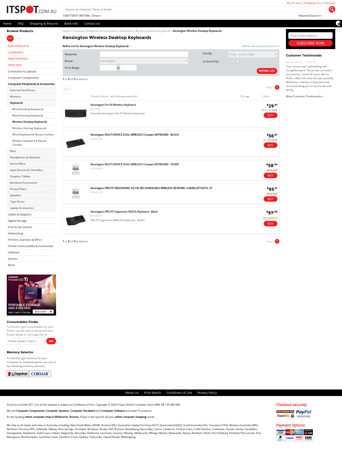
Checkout (329, 3)
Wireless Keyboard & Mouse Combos (29, 143)
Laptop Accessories (22, 208)
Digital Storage (17, 221)
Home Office (17, 164)
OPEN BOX (15, 65)
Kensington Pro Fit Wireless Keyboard (113, 105)
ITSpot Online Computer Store (136, 404)
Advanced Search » (309, 15)
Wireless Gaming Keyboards (29, 128)
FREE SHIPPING (18, 59)
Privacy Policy (207, 393)
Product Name (99, 96)
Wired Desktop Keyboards (28, 109)
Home (7, 23)
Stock (266, 96)
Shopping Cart (312, 3)
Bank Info (71, 23)
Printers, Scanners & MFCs (25, 240)
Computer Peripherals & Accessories (95, 31)
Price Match (152, 393)
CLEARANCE (15, 52)
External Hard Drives (22, 90)
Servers (12, 259)
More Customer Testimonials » (304, 96)
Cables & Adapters (19, 214)
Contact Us (92, 23)
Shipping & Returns (44, 23)
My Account (294, 3)
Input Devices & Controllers (26, 170)
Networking (15, 233)
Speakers (15, 195)
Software (13, 252)
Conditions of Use (179, 393)
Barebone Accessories (23, 182)
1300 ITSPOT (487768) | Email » (82, 15)
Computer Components (23, 78)
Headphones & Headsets (25, 157)
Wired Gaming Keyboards (27, 115)
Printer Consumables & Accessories (30, 246)
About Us (132, 393)
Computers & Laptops (22, 71)
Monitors (15, 96)
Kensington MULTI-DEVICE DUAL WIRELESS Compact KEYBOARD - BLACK (135, 135)
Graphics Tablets (20, 176)
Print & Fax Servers (20, 227)
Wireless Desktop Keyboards (152, 31)
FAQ (21, 23)
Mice (13, 151)
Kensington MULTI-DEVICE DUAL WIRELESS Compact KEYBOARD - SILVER (135, 164)
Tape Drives (17, 201)
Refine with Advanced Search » (260, 46)
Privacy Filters (18, 189)
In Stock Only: (221, 61)
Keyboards (126, 31)
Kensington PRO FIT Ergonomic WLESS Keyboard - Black (124, 211)
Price (244, 96)
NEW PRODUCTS (18, 46)
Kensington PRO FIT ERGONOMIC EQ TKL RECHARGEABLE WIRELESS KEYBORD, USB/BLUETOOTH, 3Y (151, 188)
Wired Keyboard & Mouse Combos (33, 134)
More (11, 265)
